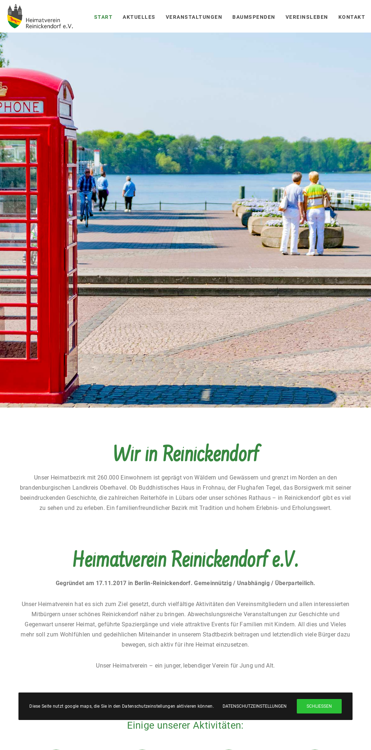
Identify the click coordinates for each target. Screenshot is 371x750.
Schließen (319, 706)
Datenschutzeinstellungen (255, 706)
